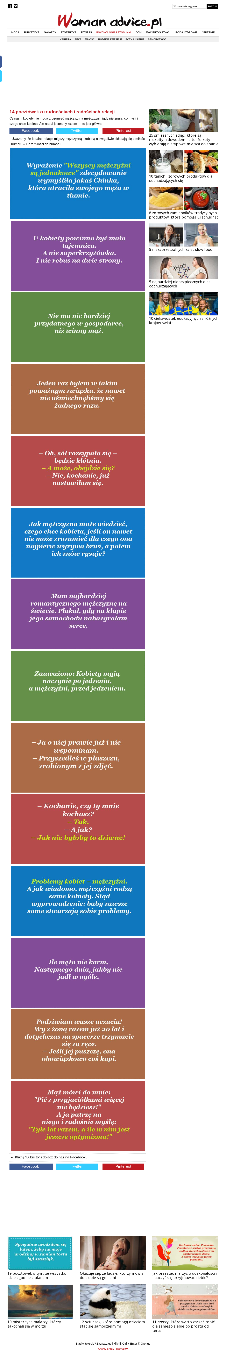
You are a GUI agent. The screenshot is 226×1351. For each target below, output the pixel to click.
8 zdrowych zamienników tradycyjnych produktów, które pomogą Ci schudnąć (183, 215)
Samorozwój (157, 39)
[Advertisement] (77, 79)
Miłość (90, 39)
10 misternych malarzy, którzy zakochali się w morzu (34, 1324)
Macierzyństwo (157, 32)
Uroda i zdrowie (186, 32)
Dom (138, 32)
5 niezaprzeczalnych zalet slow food (180, 249)
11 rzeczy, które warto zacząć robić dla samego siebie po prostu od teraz (183, 1326)
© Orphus (144, 1343)
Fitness (86, 32)
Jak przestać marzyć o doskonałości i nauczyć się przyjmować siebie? (184, 1275)
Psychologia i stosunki (113, 32)
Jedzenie (208, 32)
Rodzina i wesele (110, 39)
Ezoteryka (69, 32)
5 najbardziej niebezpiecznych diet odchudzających (179, 283)
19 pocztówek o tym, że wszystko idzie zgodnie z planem (36, 1275)
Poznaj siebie (135, 39)
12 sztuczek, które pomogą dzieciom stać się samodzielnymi (112, 1324)
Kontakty (122, 1348)
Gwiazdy (50, 32)
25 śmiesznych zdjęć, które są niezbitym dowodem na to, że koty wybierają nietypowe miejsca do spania (183, 139)
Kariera (65, 39)
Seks (78, 39)
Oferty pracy (106, 1348)
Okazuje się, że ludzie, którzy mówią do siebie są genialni (111, 1275)
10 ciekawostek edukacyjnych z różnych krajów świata (183, 320)
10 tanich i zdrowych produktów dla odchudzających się (180, 178)
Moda (15, 32)
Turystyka (32, 32)
